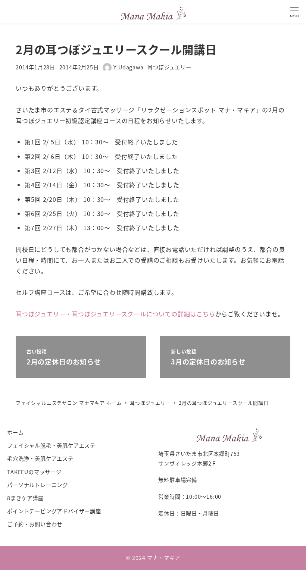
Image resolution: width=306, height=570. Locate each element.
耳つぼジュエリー (169, 67)
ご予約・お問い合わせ (34, 524)
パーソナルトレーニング (37, 485)
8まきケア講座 (25, 498)
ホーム (15, 432)
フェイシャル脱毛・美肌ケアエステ (51, 445)
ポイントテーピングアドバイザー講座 (54, 511)
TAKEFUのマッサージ (34, 472)
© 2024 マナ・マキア (153, 557)
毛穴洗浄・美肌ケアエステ (40, 458)
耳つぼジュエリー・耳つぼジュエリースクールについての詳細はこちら (115, 313)
